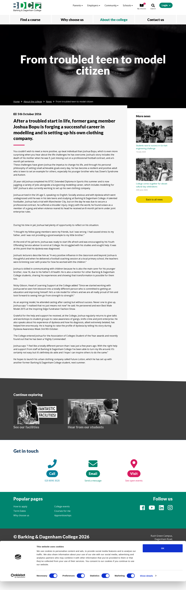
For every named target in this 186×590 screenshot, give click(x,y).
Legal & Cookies (45, 544)
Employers (93, 5)
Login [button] (165, 5)
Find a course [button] (30, 20)
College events (62, 506)
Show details (146, 584)
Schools (128, 5)
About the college (33, 101)
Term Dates (19, 510)
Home (16, 101)
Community (111, 5)
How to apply (20, 506)
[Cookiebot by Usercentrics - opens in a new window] (18, 584)
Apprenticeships (62, 515)
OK (162, 557)
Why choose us (21, 515)
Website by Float (65, 544)
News (49, 101)
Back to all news (154, 199)
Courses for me (62, 510)
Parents (78, 5)
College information (23, 544)
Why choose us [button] (72, 20)
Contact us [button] (155, 20)
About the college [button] (113, 20)
